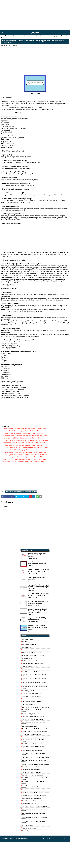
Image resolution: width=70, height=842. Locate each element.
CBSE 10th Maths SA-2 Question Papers (32, 663)
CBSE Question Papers (28, 669)
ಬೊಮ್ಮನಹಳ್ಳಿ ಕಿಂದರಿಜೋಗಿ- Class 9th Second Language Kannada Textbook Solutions (37, 610)
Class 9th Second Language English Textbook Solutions (33, 813)
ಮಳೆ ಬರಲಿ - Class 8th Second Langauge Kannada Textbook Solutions (23, 433)
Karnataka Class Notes (28, 825)
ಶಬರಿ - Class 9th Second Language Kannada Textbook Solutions (38, 563)
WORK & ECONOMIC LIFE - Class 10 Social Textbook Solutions (38, 570)
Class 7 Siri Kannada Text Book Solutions (33, 743)
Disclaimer (56, 838)
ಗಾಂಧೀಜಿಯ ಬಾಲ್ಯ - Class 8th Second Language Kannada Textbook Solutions (25, 457)
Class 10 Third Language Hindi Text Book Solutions (35, 707)
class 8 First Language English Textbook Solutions (35, 764)
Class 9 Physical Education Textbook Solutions (34, 795)
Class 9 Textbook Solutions (29, 803)
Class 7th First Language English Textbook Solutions (32, 747)
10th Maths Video (26, 642)
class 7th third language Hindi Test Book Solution (35, 757)
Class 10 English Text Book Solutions (31, 690)
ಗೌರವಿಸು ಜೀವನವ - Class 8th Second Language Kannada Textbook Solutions (24, 428)
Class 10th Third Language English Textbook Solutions (33, 710)
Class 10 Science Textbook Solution (31, 696)
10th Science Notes (27, 647)
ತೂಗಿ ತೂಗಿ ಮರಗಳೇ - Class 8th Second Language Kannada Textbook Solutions (25, 435)
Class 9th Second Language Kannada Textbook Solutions (34, 809)
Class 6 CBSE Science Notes (29, 726)
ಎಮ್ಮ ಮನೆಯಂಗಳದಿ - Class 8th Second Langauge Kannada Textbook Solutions (25, 447)
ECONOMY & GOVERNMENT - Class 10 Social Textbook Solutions (37, 554)
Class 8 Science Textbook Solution (31, 769)
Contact (49, 838)
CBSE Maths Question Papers (29, 666)
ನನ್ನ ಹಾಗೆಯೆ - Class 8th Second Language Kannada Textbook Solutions (23, 438)
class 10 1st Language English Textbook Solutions (35, 671)
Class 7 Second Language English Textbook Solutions (33, 740)
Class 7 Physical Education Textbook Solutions (34, 737)
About (44, 838)
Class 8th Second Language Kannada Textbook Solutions (19, 36)
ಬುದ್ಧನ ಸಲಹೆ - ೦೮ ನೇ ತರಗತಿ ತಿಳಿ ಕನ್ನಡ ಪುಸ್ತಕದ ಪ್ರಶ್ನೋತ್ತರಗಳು (37, 619)
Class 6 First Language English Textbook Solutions (35, 729)
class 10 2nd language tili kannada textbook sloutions (33, 675)
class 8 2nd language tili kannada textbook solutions (33, 760)
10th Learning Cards (27, 639)
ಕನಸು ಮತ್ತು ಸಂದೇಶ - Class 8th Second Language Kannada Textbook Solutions (25, 459)
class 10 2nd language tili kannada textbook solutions (33, 683)
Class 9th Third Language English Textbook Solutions (33, 822)
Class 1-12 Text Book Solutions (19, 838)
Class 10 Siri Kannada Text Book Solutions (33, 699)
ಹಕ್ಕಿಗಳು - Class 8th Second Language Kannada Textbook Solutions (22, 431)
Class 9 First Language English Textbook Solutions (35, 792)
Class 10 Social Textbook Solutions (31, 701)
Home (2, 36)
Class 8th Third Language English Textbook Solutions (33, 786)
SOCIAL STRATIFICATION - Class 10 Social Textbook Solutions (38, 594)
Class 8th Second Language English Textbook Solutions (33, 782)
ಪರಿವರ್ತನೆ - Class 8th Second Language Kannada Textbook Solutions (22, 450)
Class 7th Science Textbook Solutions (32, 750)
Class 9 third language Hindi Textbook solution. (35, 806)
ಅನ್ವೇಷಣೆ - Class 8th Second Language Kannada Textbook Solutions (22, 445)
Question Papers (26, 830)
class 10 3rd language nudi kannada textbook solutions (34, 687)
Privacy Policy (64, 838)
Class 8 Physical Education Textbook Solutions (34, 767)
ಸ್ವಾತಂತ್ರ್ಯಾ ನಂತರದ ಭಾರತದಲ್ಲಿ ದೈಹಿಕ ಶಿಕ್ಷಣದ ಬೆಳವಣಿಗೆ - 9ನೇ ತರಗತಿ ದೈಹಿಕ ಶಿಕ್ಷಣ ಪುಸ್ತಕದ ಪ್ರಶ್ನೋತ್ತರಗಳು (38, 586)
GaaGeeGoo (5, 45)
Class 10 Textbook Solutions (29, 704)
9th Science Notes (27, 658)
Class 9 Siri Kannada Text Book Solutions (33, 801)
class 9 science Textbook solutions (31, 798)
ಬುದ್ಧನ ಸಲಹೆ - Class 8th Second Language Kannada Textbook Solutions (23, 461)
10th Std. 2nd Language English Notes (32, 650)
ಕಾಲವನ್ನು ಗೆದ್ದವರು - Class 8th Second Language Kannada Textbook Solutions (24, 452)
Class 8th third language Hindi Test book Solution (35, 790)
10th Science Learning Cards (29, 644)
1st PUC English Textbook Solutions (31, 652)
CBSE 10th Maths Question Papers (31, 661)
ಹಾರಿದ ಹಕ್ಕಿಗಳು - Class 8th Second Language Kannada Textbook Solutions (24, 442)
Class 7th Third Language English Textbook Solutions (33, 754)
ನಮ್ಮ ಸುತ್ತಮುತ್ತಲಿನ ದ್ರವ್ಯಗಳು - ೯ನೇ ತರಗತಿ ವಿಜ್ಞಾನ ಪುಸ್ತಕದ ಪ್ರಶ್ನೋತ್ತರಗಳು (38, 602)
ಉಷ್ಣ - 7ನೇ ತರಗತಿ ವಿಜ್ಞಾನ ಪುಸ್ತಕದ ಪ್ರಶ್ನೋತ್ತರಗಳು (36, 578)
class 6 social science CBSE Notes (31, 734)
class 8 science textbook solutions (31, 772)
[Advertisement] (35, 15)
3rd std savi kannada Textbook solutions (33, 655)
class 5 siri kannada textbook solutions (32, 719)
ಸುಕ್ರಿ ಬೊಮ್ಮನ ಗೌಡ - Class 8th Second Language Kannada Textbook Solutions (25, 454)
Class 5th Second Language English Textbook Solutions (33, 722)
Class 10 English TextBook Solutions (31, 693)
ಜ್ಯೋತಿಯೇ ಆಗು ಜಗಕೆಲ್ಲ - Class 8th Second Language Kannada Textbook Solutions (26, 440)
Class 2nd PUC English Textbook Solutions (33, 714)
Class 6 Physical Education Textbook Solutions (34, 731)
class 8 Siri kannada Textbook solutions (32, 775)
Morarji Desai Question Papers (30, 828)
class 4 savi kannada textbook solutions (33, 716)
